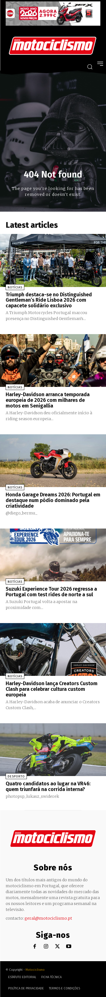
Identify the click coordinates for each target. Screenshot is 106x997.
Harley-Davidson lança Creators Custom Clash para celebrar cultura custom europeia (52, 689)
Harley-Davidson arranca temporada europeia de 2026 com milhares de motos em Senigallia (48, 400)
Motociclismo (35, 970)
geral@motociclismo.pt (48, 918)
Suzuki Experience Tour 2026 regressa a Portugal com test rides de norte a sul (51, 592)
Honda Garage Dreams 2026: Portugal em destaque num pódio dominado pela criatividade (53, 500)
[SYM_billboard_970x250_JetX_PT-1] (53, 24)
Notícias (15, 287)
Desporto (16, 776)
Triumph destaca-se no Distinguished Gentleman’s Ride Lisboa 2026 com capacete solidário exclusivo (49, 300)
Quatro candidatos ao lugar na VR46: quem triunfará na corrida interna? (48, 786)
